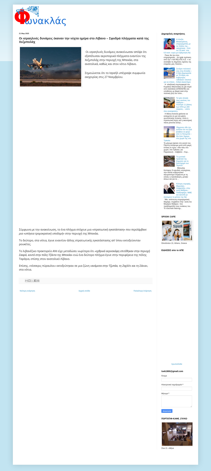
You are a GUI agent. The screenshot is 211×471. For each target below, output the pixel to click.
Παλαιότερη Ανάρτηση (142, 291)
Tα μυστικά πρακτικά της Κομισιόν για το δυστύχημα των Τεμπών (182, 161)
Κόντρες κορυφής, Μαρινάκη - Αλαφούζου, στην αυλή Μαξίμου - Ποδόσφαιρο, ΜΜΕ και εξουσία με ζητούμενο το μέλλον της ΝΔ (178, 190)
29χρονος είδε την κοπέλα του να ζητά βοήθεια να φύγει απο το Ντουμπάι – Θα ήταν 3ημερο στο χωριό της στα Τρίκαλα (178, 134)
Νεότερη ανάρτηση (27, 291)
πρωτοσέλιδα (176, 364)
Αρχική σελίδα (84, 291)
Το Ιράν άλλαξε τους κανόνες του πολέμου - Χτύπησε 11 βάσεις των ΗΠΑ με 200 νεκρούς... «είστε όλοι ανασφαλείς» (178, 104)
